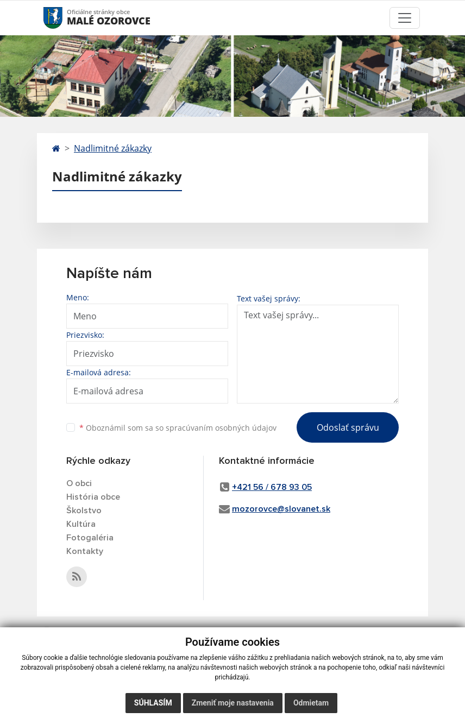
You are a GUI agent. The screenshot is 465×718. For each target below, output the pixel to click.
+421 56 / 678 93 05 (272, 487)
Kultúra (81, 524)
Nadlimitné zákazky (113, 148)
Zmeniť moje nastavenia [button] (233, 702)
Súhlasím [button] (153, 702)
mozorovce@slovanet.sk (281, 509)
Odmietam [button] (311, 702)
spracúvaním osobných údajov (221, 428)
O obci (79, 483)
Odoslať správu (348, 427)
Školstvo (84, 510)
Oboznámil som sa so (178, 428)
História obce (93, 497)
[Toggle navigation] (404, 18)
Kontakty (84, 551)
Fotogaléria (90, 537)
